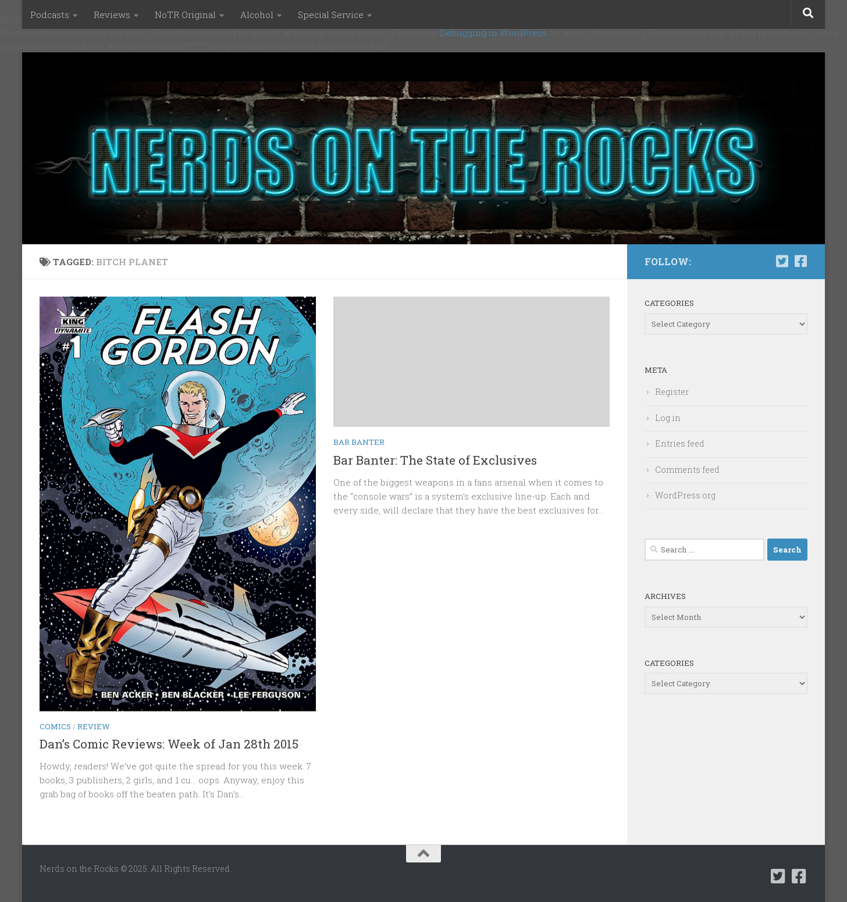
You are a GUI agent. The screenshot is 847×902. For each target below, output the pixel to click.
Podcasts (49, 14)
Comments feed (687, 469)
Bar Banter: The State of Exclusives (435, 460)
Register (672, 391)
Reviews (112, 14)
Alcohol (256, 14)
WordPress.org (685, 495)
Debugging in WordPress (493, 32)
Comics (55, 726)
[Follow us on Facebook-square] (800, 261)
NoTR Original (185, 14)
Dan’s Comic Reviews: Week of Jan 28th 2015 (169, 744)
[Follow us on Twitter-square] (782, 261)
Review (93, 726)
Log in (668, 417)
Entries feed (679, 443)
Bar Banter (359, 442)
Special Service (331, 14)
